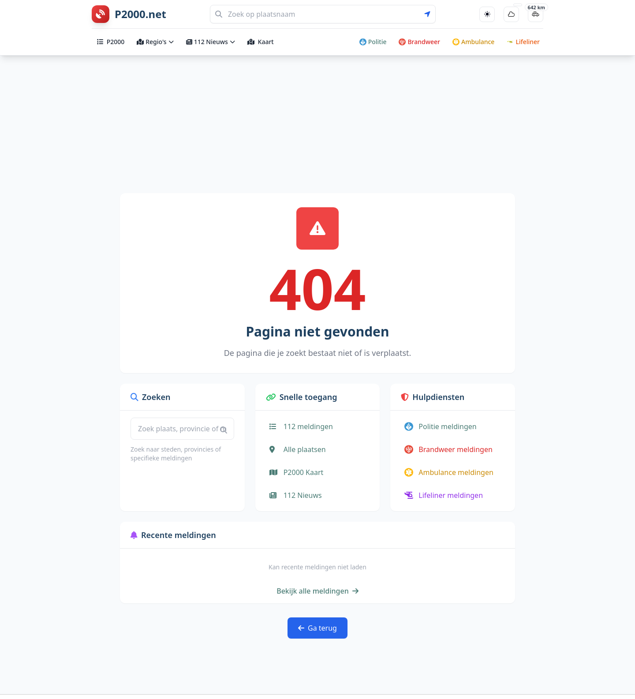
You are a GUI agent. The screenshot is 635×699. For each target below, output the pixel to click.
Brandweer (419, 41)
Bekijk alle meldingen (317, 591)
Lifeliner (523, 41)
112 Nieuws (210, 41)
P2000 (110, 41)
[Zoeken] (323, 14)
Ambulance (473, 41)
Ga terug (317, 628)
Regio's (155, 41)
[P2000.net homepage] (129, 14)
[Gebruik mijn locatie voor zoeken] (430, 14)
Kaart (260, 41)
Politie (373, 41)
